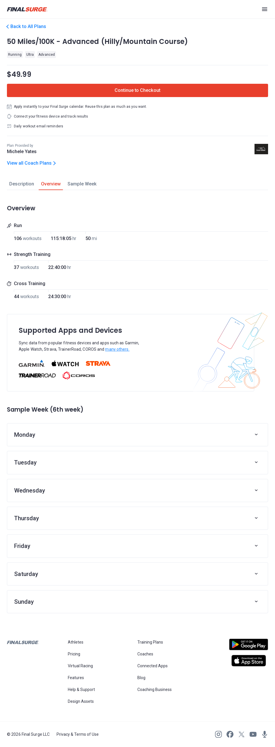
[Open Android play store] (248, 647)
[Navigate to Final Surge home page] (27, 9)
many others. (117, 349)
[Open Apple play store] (248, 660)
